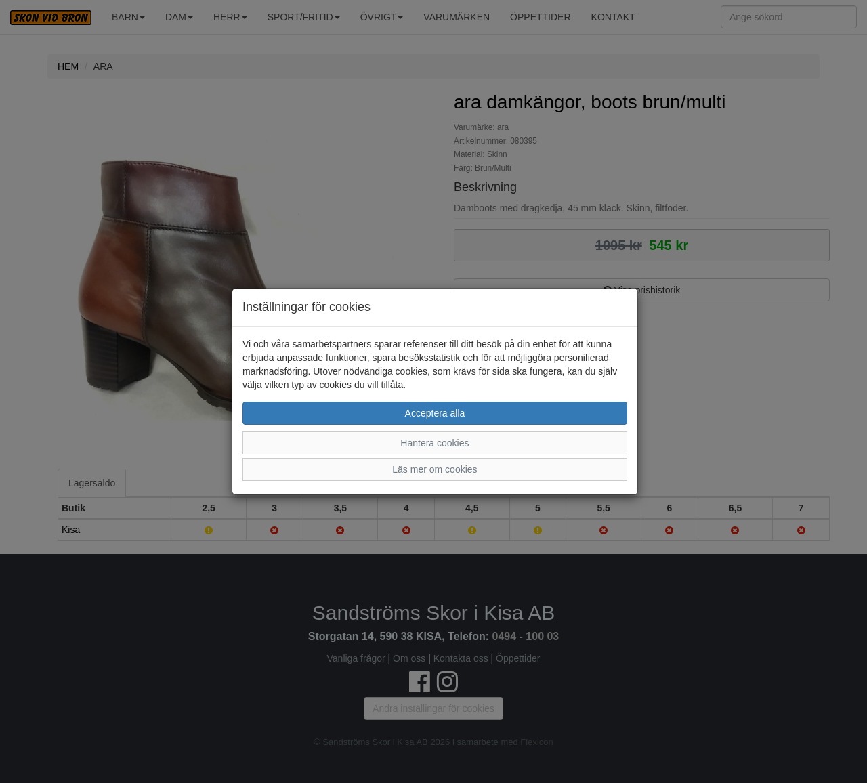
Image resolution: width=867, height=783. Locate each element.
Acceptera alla (435, 413)
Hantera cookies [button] (434, 443)
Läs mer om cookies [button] (434, 469)
